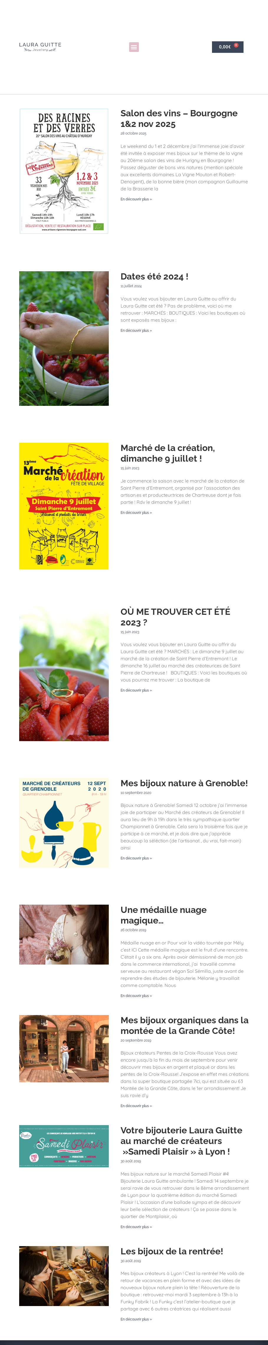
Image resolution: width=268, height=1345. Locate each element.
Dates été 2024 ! (154, 276)
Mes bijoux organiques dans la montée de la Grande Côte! (185, 1025)
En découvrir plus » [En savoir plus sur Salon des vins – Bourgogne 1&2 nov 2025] (136, 199)
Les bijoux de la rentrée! (172, 1251)
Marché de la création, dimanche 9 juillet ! (168, 453)
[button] (134, 47)
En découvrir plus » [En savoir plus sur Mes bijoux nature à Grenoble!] (136, 858)
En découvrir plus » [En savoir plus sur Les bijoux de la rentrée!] (136, 1319)
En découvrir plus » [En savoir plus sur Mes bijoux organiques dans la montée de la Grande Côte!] (136, 1106)
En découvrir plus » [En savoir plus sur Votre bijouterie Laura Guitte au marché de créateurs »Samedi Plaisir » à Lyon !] (136, 1227)
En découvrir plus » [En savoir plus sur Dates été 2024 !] (136, 331)
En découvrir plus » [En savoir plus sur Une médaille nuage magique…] (136, 996)
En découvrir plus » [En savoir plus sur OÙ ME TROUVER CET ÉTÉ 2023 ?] (136, 690)
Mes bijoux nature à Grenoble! (184, 783)
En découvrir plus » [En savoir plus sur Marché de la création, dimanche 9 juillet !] (136, 513)
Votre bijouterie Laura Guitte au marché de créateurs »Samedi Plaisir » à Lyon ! (181, 1141)
